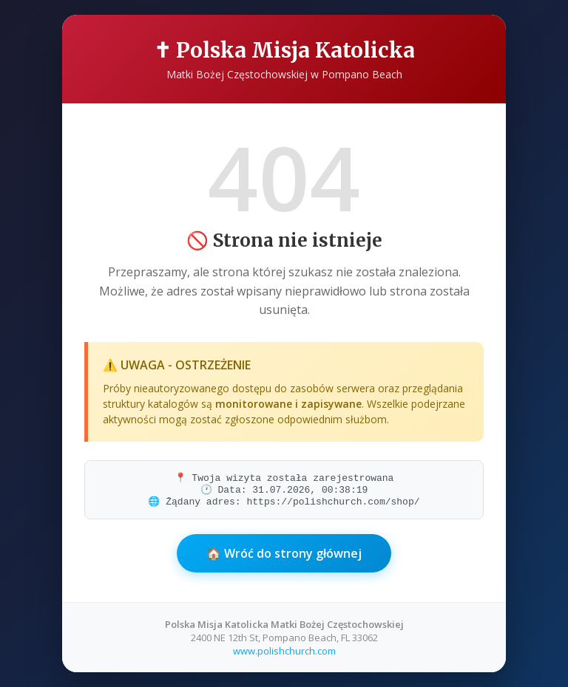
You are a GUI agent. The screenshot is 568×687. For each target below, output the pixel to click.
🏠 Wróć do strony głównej (284, 553)
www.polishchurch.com (284, 650)
